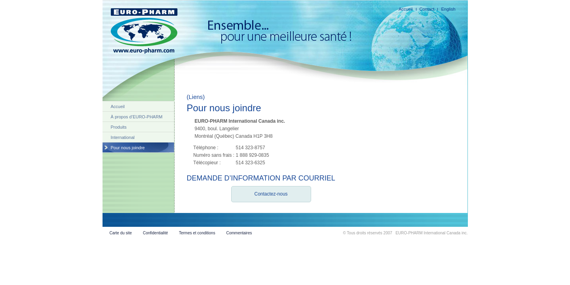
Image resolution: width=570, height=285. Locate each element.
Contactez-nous (271, 194)
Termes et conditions (197, 233)
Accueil (405, 9)
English (448, 9)
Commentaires (239, 233)
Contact (427, 9)
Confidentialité (155, 233)
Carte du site (120, 233)
